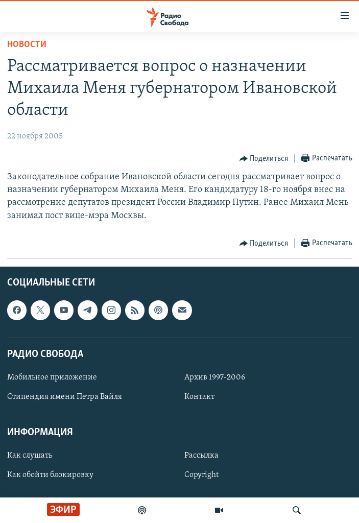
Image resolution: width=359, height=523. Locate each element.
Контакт (199, 397)
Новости (26, 45)
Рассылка (201, 455)
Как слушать (29, 455)
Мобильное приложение (52, 377)
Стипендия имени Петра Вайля (64, 397)
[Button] (264, 158)
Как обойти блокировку (50, 475)
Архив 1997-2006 (214, 377)
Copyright (201, 475)
